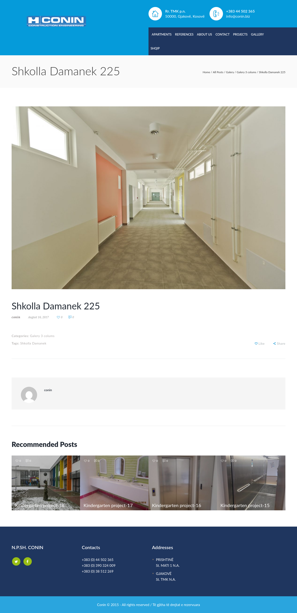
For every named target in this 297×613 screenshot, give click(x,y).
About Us (204, 34)
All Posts (218, 72)
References (184, 34)
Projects (240, 34)
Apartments (161, 34)
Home (206, 72)
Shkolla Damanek (33, 343)
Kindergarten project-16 (176, 505)
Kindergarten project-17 (108, 505)
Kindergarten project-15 (245, 505)
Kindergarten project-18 (39, 505)
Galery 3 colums (246, 72)
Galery (230, 72)
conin (16, 317)
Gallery (257, 34)
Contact (223, 34)
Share (281, 343)
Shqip (155, 48)
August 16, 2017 (38, 317)
